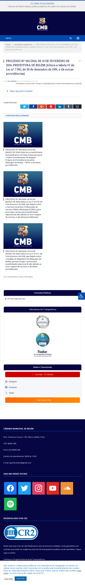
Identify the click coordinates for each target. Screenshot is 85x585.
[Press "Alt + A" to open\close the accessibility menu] (81, 296)
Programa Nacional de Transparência (29, 559)
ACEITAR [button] (21, 578)
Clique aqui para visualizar (21, 91)
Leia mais (8, 578)
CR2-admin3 (11, 81)
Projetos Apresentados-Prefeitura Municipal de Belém (59, 84)
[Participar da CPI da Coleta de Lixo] (42, 299)
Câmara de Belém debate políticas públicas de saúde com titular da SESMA (42, 6)
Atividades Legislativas (25, 84)
